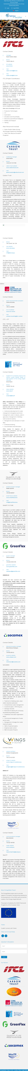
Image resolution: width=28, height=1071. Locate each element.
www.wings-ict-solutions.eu (14, 762)
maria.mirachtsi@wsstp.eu (13, 852)
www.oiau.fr (9, 391)
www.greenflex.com (11, 566)
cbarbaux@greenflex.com (13, 571)
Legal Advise (25, 1070)
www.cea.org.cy (10, 248)
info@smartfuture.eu (11, 502)
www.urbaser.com (11, 657)
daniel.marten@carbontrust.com (15, 172)
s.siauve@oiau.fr (10, 395)
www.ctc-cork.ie (10, 311)
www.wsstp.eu (10, 847)
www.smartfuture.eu (11, 497)
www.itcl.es (9, 66)
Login (6, 8)
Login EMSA (15, 8)
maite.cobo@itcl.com (12, 75)
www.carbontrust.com (12, 167)
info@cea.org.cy (10, 253)
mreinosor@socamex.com (13, 662)
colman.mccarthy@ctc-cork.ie (14, 316)
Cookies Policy (17, 1070)
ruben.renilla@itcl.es (11, 70)
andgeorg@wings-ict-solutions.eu (15, 766)
